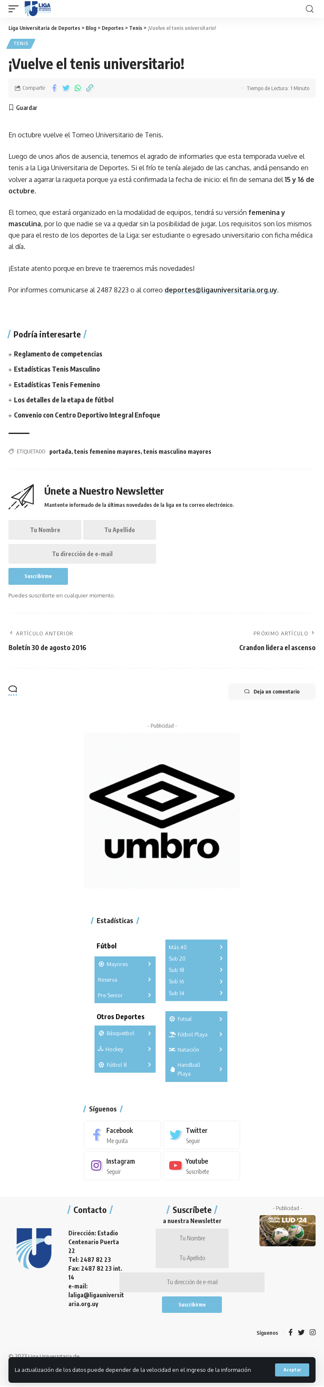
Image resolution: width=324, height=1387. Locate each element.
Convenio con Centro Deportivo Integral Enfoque (87, 413)
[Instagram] (122, 1165)
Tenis (21, 43)
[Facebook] (122, 1134)
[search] (310, 9)
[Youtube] (201, 1165)
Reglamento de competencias (58, 354)
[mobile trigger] (15, 9)
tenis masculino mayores (177, 449)
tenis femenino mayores (107, 449)
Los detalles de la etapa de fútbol (63, 398)
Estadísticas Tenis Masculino (57, 368)
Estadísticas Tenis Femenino (57, 383)
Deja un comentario (271, 691)
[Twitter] (201, 1134)
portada (60, 449)
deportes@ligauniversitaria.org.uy (221, 290)
